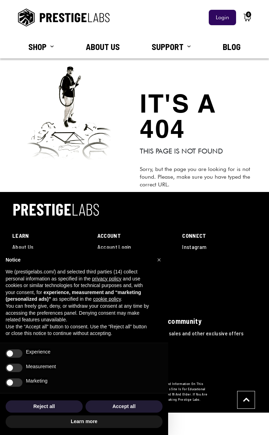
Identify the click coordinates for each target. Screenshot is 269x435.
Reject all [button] (44, 406)
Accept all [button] (124, 406)
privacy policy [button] (107, 278)
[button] (159, 259)
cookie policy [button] (107, 299)
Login (222, 17)
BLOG (232, 47)
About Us (23, 246)
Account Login (114, 246)
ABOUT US (103, 47)
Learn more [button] (84, 421)
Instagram (194, 246)
